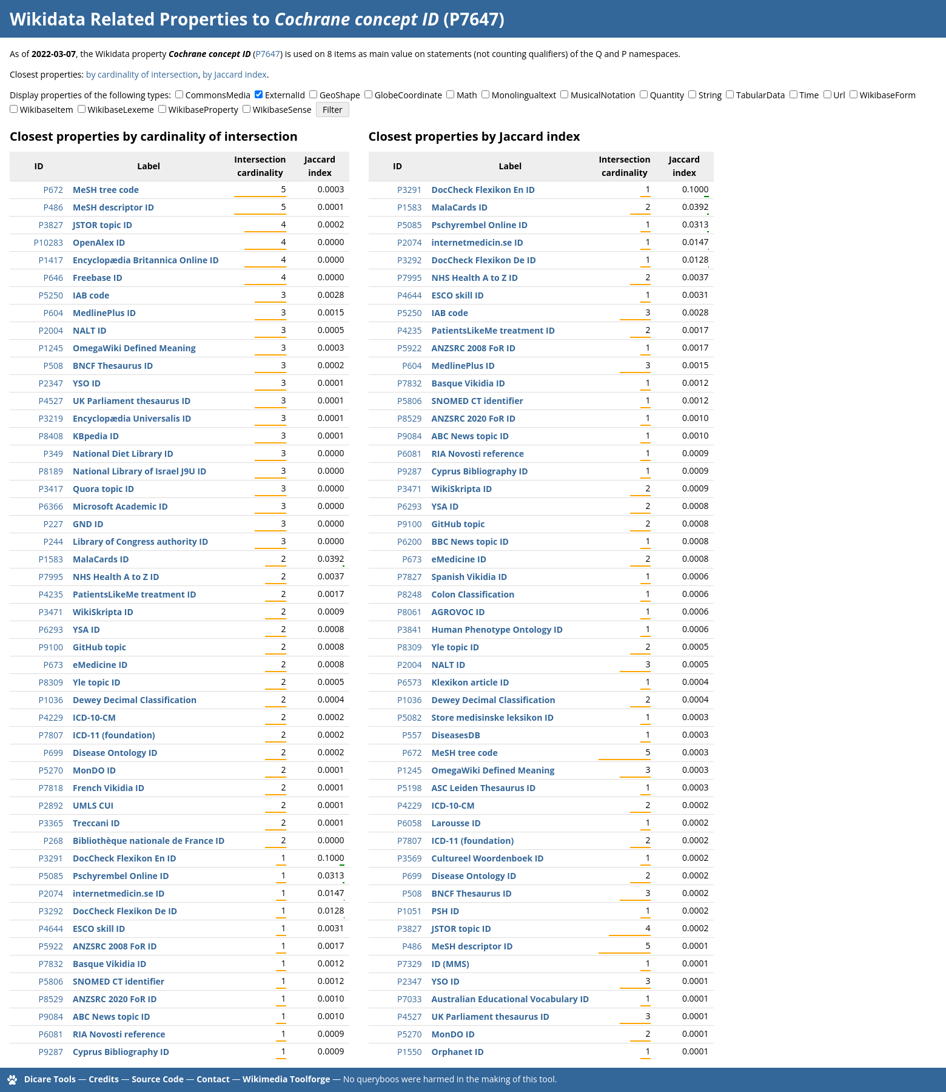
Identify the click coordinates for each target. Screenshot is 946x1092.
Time (809, 95)
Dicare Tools (50, 1079)
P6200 (409, 541)
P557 (411, 735)
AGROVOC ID (458, 612)
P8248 (409, 594)
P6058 (409, 823)
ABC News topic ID (111, 1016)
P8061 (409, 612)
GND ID (88, 524)
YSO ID (87, 383)
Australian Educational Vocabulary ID (510, 999)
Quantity (667, 95)
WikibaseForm (888, 95)
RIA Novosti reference (119, 1034)
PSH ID (446, 911)
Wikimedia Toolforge (286, 1079)
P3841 (409, 629)
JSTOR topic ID (102, 225)
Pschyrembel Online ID (121, 875)
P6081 (51, 1034)
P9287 (51, 1051)
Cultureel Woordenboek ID (488, 858)
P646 (53, 277)
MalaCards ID (101, 559)
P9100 (51, 647)
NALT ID (90, 330)
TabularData (760, 95)
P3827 (51, 225)
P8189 (51, 471)
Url (839, 95)
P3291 (51, 858)
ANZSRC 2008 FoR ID (115, 946)
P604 (53, 312)
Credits (104, 1079)
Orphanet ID (458, 1051)
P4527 (51, 400)
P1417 (51, 260)
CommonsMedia (218, 95)
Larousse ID (456, 823)
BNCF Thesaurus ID (113, 365)
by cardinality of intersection (142, 74)
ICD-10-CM (94, 717)
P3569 (409, 858)
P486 (53, 207)
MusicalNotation (603, 95)
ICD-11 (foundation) (114, 735)
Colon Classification (473, 594)
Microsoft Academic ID (120, 506)
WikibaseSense (282, 109)
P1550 (409, 1051)
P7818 (51, 788)
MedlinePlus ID (104, 312)
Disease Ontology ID (115, 752)
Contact (213, 1079)
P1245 (51, 348)
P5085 (51, 875)
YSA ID (86, 629)
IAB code (91, 295)
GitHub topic (99, 647)
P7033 (409, 999)
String (710, 95)
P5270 (51, 770)
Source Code (158, 1079)
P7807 (51, 735)
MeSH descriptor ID (113, 207)
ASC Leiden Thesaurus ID (484, 788)
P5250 (51, 295)
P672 (53, 189)
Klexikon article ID (470, 682)
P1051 (409, 911)
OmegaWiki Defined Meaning (134, 348)
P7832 (51, 963)
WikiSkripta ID (103, 612)
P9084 (51, 1016)
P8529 (51, 999)
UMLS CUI (93, 805)
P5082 (409, 717)
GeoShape (340, 95)
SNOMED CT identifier (118, 981)
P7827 (409, 576)
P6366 (51, 506)
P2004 (51, 330)
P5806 (51, 981)
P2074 (51, 893)
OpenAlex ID (99, 242)
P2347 (51, 383)
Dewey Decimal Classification (134, 700)
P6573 (409, 682)
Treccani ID (96, 823)
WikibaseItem (46, 109)
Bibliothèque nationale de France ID (148, 840)
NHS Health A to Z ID (116, 576)
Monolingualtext (524, 95)
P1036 (51, 700)
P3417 (51, 488)
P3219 (51, 418)
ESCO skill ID (99, 928)
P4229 (51, 717)
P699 (53, 752)
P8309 (51, 682)
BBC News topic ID (470, 541)
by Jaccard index (235, 74)
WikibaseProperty (203, 109)
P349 (53, 453)
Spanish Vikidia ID (470, 576)
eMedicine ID (100, 664)
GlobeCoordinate (408, 95)
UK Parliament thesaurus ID (131, 400)
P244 (53, 541)
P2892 (51, 805)
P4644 (51, 928)
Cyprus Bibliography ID (121, 1051)
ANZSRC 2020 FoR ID (115, 999)
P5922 (51, 946)
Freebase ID (97, 277)
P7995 (51, 576)
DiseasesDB (456, 735)
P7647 (267, 53)
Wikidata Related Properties (128, 18)
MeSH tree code (106, 189)
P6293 (51, 629)
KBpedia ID (96, 436)
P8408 (51, 436)
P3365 (51, 823)
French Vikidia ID (108, 788)
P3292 (51, 911)
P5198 (409, 788)
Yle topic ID (97, 682)
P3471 (51, 612)
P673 (53, 664)
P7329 (409, 963)
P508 (53, 365)
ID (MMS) (450, 963)
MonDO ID (94, 770)
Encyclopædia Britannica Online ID (146, 260)
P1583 (51, 559)
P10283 (48, 242)
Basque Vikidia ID (109, 963)
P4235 (51, 594)
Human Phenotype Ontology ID (497, 629)
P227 (53, 524)
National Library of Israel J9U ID (139, 471)
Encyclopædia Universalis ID (132, 418)
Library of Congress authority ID (140, 541)
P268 (53, 840)
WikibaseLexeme (121, 109)
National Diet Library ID (123, 453)
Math (467, 95)
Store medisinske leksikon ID (493, 717)
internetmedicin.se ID (118, 893)
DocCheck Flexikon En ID (124, 858)
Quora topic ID (103, 488)
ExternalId (285, 95)
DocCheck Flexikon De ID (125, 911)
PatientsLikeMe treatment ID (134, 594)
